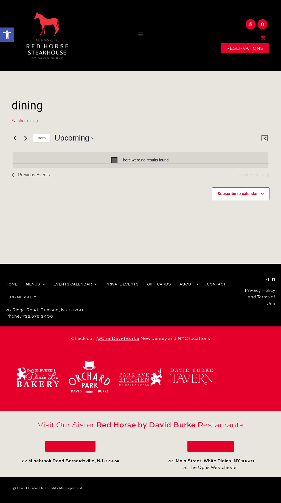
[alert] (140, 160)
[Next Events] (25, 138)
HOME (11, 284)
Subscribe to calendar (238, 193)
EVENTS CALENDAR (75, 284)
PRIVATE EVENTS (122, 284)
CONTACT (216, 284)
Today (41, 138)
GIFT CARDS (159, 284)
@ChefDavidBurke (117, 338)
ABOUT (188, 284)
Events (17, 121)
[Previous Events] (15, 138)
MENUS (35, 284)
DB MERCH (23, 296)
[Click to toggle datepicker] (74, 138)
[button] (7, 35)
